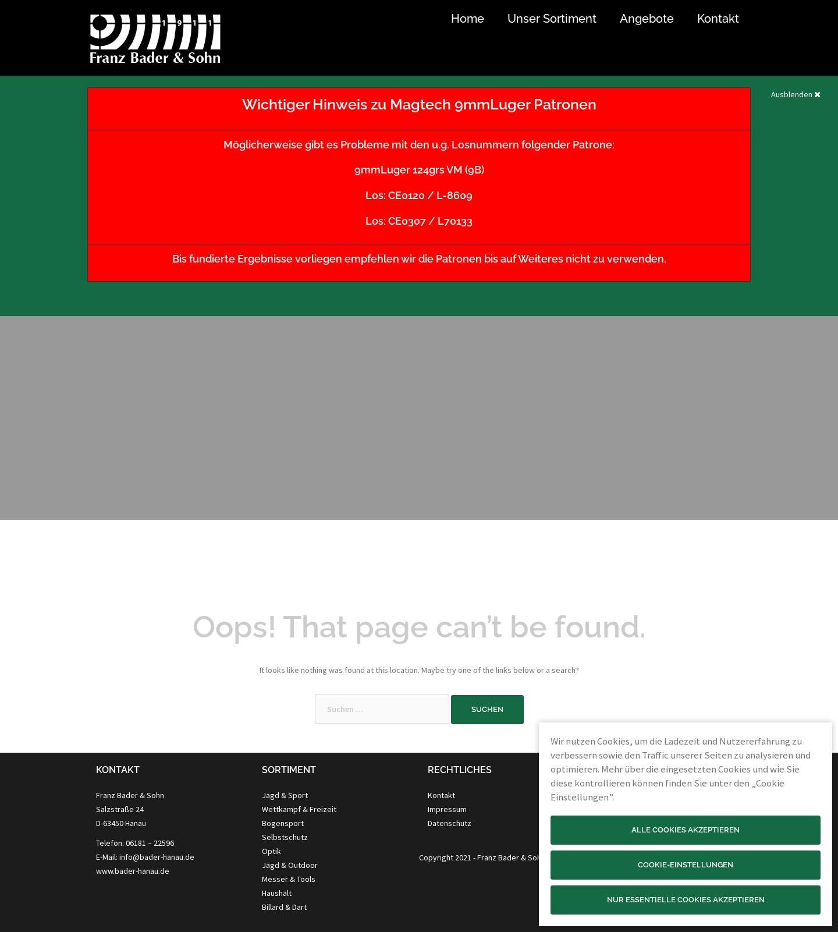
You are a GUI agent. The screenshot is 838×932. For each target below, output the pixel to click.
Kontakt (718, 19)
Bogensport (283, 823)
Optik (271, 851)
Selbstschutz (285, 837)
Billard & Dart (284, 907)
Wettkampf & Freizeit (299, 809)
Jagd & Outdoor (290, 865)
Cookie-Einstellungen (685, 864)
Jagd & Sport (285, 795)
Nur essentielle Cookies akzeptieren (686, 899)
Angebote (647, 19)
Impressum (447, 809)
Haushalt (277, 893)
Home (467, 19)
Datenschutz (449, 823)
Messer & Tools (288, 879)
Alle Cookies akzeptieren (685, 829)
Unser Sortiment (551, 19)
